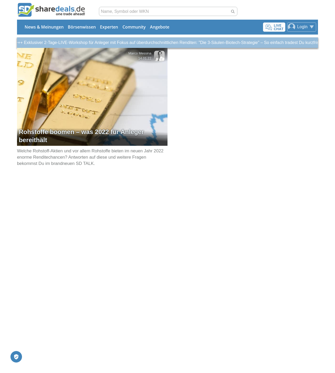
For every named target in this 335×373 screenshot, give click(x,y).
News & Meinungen (44, 27)
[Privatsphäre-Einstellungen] (16, 357)
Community (134, 27)
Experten (109, 27)
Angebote (159, 27)
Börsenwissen (82, 27)
